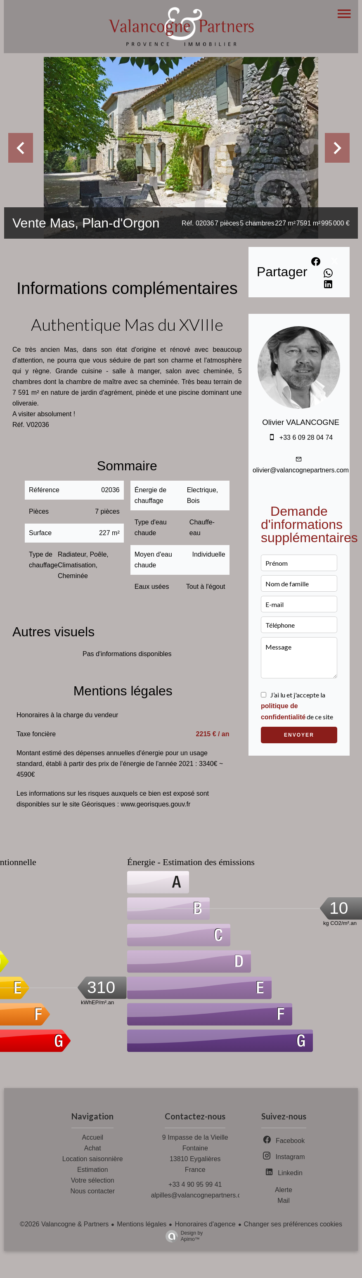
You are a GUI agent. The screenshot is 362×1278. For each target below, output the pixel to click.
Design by (182, 1236)
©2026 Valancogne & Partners (64, 1224)
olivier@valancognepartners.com (301, 470)
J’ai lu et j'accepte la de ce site (297, 706)
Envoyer (299, 735)
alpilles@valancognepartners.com (200, 1195)
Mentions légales (141, 1224)
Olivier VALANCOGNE (300, 422)
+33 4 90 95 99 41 (195, 1184)
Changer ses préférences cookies (293, 1224)
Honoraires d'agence (205, 1224)
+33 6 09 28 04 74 (306, 437)
